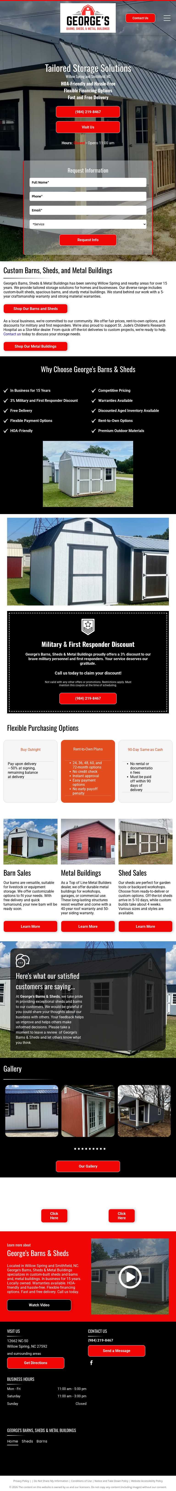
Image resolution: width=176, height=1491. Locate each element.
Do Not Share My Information (51, 1481)
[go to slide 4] (82, 1149)
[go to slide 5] (86, 1149)
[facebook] (91, 1363)
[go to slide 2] (75, 1149)
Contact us (12, 334)
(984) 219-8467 (100, 1340)
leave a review (45, 1032)
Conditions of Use (81, 1481)
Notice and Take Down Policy (112, 1481)
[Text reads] (54, 1191)
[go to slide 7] (93, 1149)
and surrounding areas (24, 1354)
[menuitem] (14, 1441)
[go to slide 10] (104, 1149)
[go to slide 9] (101, 1149)
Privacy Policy (21, 1481)
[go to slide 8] (97, 1149)
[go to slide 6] (90, 1149)
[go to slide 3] (79, 1149)
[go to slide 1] (71, 1149)
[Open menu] (167, 18)
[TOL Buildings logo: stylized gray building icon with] (121, 1191)
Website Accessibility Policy (147, 1481)
